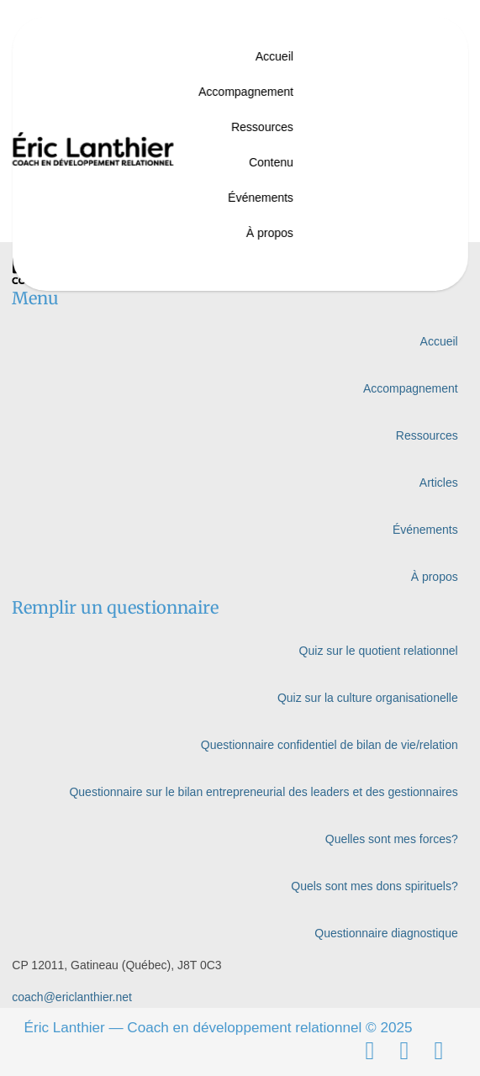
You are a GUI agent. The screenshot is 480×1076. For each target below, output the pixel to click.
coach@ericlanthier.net (72, 997)
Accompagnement (245, 91)
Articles (438, 482)
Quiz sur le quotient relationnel (378, 650)
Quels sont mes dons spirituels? (374, 886)
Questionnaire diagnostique (385, 933)
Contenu (271, 162)
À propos (269, 233)
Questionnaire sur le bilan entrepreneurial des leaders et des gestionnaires (263, 792)
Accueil (274, 56)
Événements (260, 197)
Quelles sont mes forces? (391, 839)
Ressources (262, 127)
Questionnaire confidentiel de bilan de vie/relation (329, 745)
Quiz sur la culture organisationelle (367, 697)
